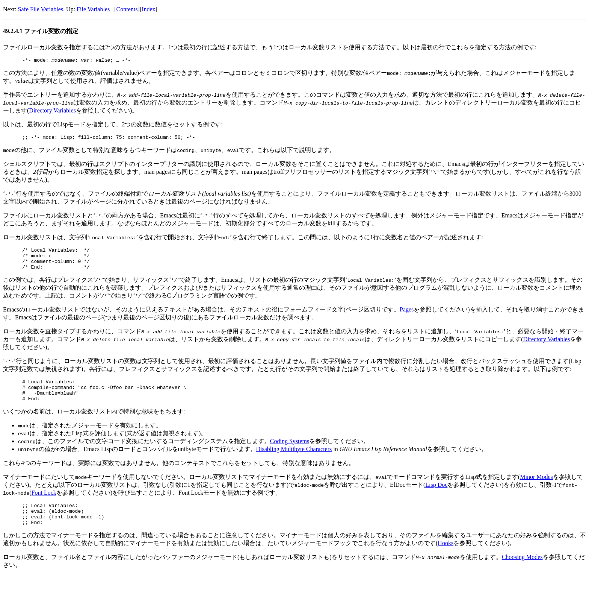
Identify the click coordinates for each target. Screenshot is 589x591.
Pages (407, 316)
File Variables (93, 9)
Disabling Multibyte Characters (294, 460)
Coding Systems (289, 452)
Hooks (445, 559)
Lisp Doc (436, 496)
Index (148, 9)
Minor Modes (536, 488)
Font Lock (44, 504)
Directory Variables (52, 111)
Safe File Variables (40, 9)
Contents (127, 9)
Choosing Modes (522, 573)
